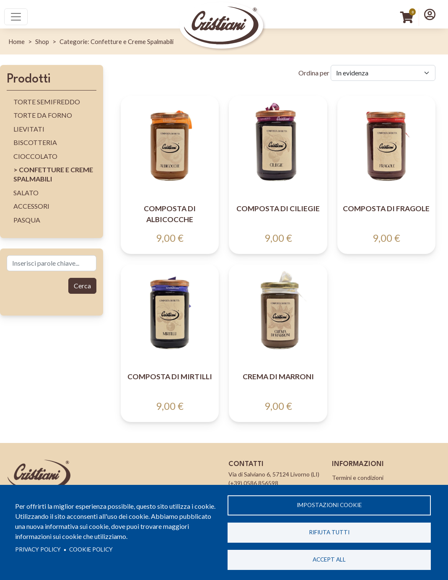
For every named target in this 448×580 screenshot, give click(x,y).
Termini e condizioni (357, 477)
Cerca (82, 286)
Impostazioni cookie (329, 505)
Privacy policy (38, 549)
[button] (429, 14)
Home (16, 41)
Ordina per (313, 73)
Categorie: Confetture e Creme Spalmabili (117, 41)
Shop (42, 41)
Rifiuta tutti (329, 532)
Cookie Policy (91, 549)
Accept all (329, 559)
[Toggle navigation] (16, 16)
